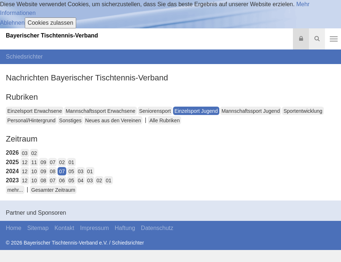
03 (25, 153)
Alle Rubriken (164, 120)
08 (53, 171)
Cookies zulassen (50, 23)
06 (62, 180)
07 (53, 162)
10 (34, 171)
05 (71, 171)
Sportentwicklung (302, 111)
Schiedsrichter (24, 56)
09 (43, 162)
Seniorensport (155, 111)
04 (81, 180)
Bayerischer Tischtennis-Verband (52, 35)
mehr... (15, 190)
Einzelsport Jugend (196, 111)
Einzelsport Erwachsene (34, 111)
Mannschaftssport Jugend (251, 111)
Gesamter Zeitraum (53, 190)
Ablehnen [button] (12, 23)
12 (25, 162)
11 (34, 162)
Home (13, 228)
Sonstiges (70, 120)
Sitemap (38, 228)
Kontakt (64, 228)
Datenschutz (157, 228)
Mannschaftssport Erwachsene (100, 111)
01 (71, 162)
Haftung (125, 228)
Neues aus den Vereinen (113, 120)
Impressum (94, 228)
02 (34, 153)
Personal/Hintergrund (31, 120)
